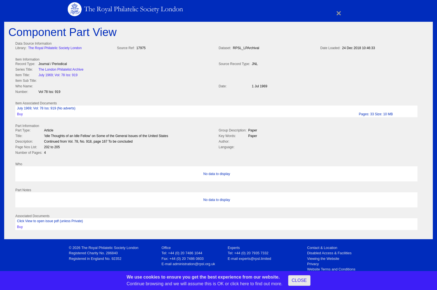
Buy (20, 113)
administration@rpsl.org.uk (194, 262)
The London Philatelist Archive (60, 69)
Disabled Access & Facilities (329, 251)
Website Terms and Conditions (331, 267)
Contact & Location (322, 246)
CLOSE (299, 280)
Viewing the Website (323, 257)
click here (239, 283)
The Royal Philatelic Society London (55, 48)
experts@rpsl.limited (255, 257)
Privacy (313, 262)
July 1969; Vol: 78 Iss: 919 (57, 74)
